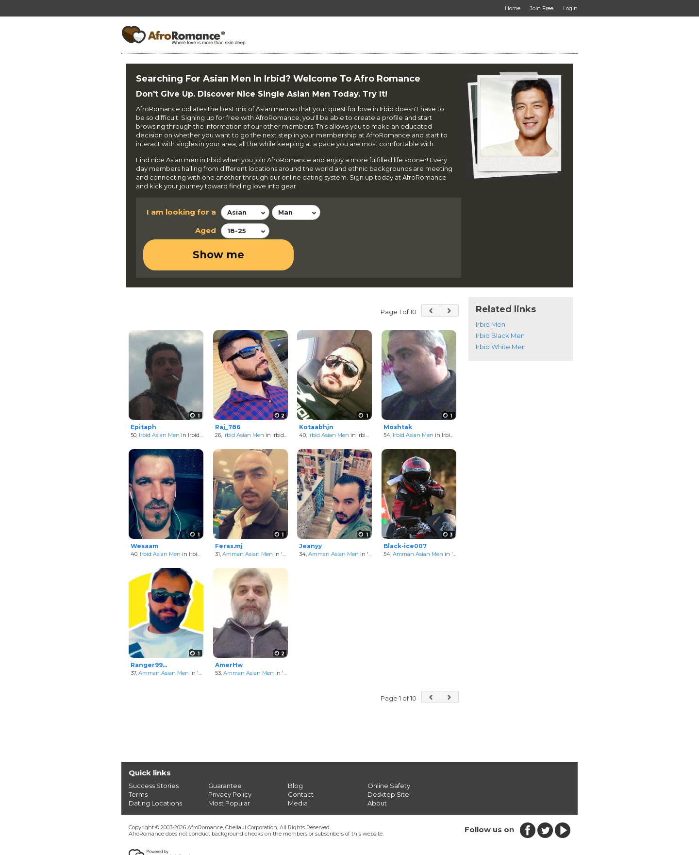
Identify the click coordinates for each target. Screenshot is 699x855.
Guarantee (225, 754)
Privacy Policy (229, 763)
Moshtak (397, 396)
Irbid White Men (501, 315)
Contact (301, 763)
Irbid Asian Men (159, 404)
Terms (138, 763)
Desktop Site (388, 763)
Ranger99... (149, 634)
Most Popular (229, 772)
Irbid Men (490, 293)
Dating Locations (155, 772)
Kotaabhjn (316, 396)
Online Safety (388, 754)
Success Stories (154, 754)
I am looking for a (181, 212)
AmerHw (229, 634)
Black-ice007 (405, 515)
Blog (295, 754)
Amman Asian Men (247, 523)
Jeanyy (310, 515)
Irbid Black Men (500, 304)
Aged (205, 230)
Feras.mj (229, 515)
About (377, 772)
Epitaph (143, 396)
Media (298, 772)
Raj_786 (227, 396)
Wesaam (144, 515)
